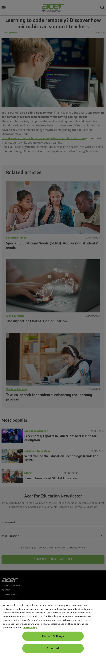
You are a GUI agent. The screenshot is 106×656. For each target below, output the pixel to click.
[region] (53, 628)
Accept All (53, 648)
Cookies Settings (53, 636)
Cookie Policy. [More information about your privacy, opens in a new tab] (30, 627)
